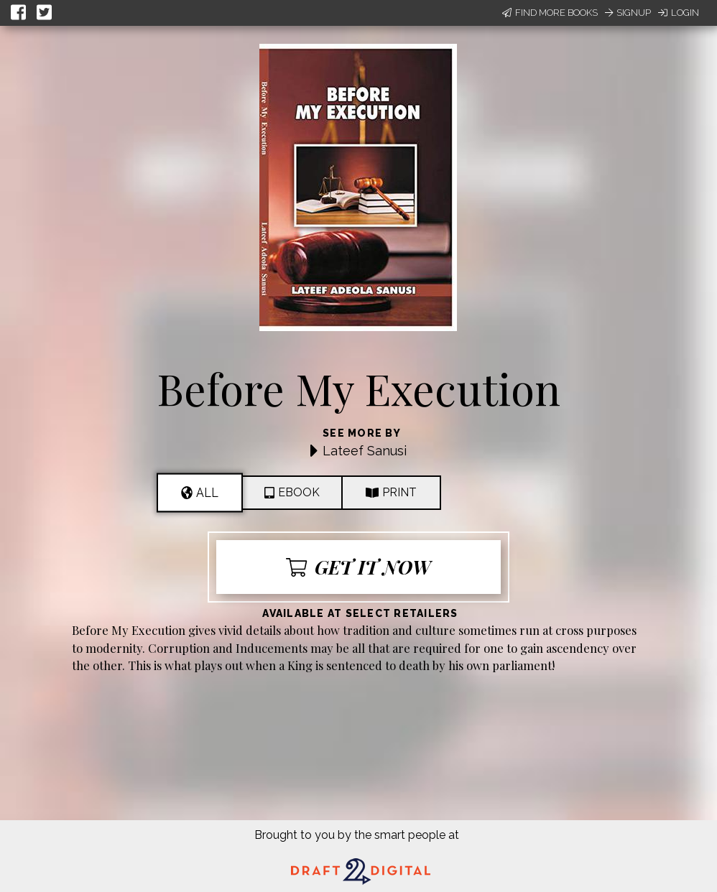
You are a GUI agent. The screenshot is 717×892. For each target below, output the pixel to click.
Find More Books (550, 12)
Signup (628, 12)
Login (678, 12)
